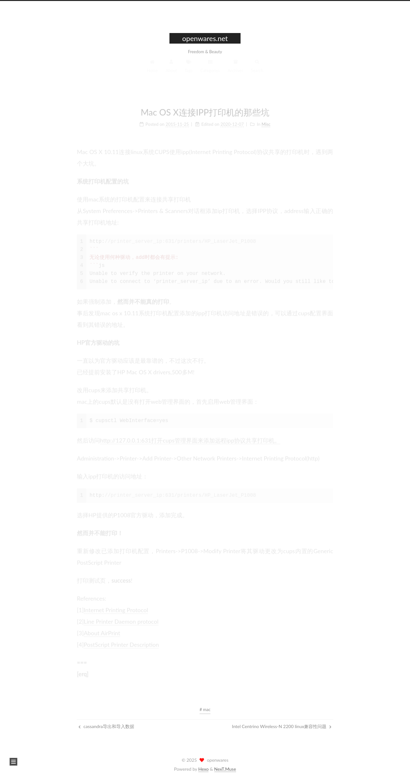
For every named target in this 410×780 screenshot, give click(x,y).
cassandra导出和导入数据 (106, 726)
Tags (188, 68)
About (171, 68)
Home (152, 68)
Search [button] (257, 68)
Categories (210, 68)
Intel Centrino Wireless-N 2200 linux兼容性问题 (282, 726)
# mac (205, 709)
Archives (235, 68)
